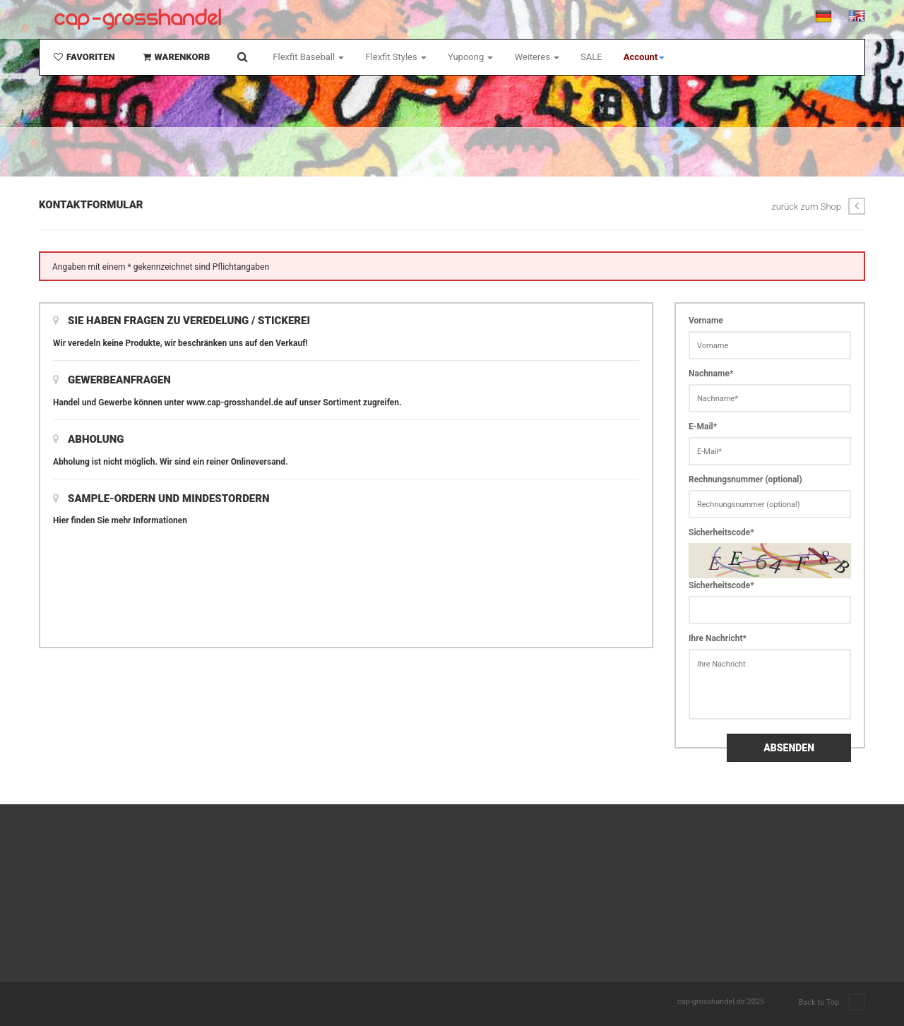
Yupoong (471, 57)
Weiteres (536, 57)
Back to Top (832, 1002)
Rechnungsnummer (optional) (745, 479)
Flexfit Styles (395, 57)
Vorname (706, 321)
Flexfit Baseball (308, 57)
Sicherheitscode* (721, 532)
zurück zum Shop (818, 206)
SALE (591, 57)
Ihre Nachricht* (718, 638)
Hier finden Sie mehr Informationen (120, 520)
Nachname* (711, 373)
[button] (644, 57)
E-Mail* (703, 426)
